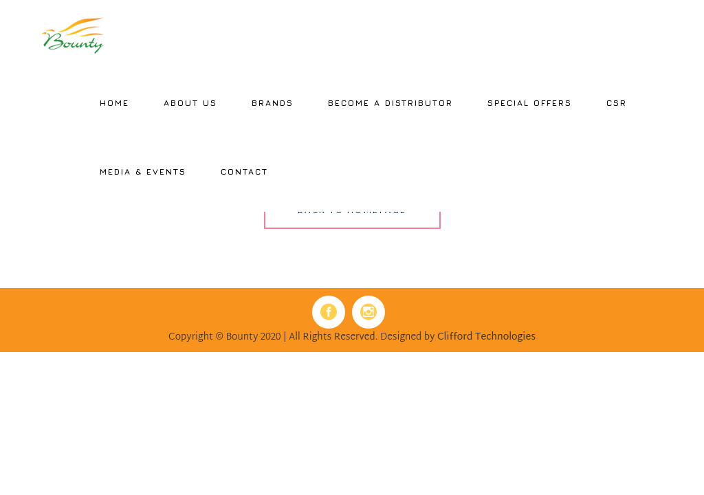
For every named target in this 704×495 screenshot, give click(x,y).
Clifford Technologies (486, 337)
